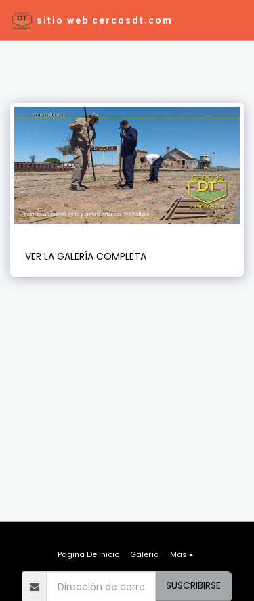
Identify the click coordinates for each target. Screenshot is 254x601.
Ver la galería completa (85, 256)
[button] (235, 20)
